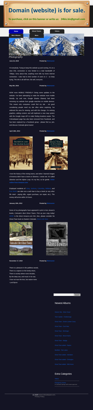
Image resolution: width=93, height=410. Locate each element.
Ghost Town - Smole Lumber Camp (65, 321)
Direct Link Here (42, 219)
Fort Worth (13, 191)
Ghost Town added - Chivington (64, 359)
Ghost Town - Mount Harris (63, 336)
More (36, 35)
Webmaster (51, 61)
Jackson (33, 188)
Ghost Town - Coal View (62, 326)
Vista (28, 188)
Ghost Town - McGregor (62, 331)
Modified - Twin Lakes (61, 350)
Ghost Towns (36, 31)
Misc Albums (16, 35)
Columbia (41, 188)
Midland (48, 188)
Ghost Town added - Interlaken (64, 355)
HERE (11, 216)
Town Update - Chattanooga (63, 317)
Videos (57, 31)
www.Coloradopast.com (47, 395)
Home (16, 31)
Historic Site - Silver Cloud (62, 312)
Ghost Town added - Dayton (63, 345)
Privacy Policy (39, 396)
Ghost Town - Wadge (61, 340)
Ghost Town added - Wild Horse (64, 364)
